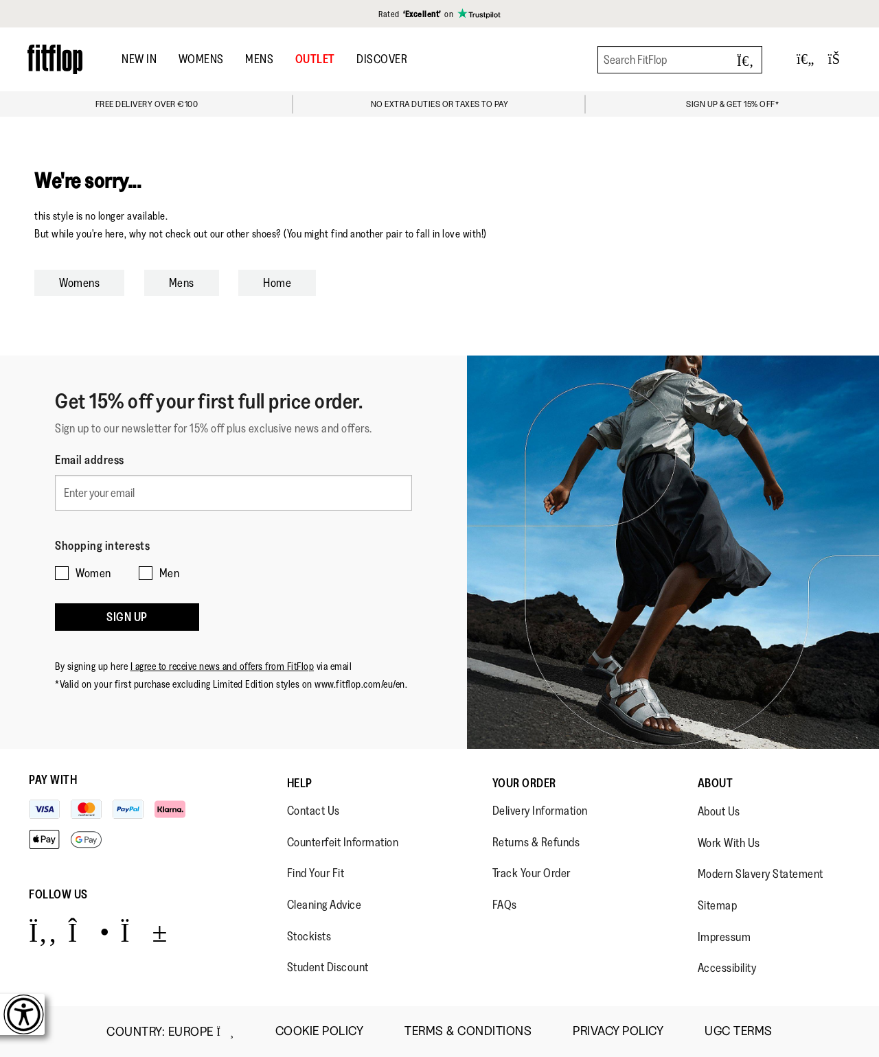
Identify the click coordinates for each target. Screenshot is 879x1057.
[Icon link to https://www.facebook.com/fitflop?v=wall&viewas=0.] (43, 932)
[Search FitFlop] (679, 59)
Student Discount (328, 967)
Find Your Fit (316, 873)
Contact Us (313, 810)
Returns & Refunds (536, 842)
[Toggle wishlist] (805, 59)
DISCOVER (381, 59)
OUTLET (315, 59)
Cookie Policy (319, 1031)
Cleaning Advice (324, 904)
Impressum (724, 936)
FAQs (504, 904)
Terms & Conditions (468, 1031)
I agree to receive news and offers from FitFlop (222, 642)
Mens (259, 59)
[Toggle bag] (840, 59)
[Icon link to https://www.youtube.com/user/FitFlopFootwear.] (144, 932)
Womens (201, 59)
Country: (169, 1031)
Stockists (309, 936)
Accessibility (727, 967)
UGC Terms (739, 1031)
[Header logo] (54, 59)
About (715, 783)
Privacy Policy (618, 1031)
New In (139, 59)
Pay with (53, 779)
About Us (719, 811)
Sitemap (718, 905)
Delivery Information (540, 810)
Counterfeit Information (343, 842)
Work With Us (729, 842)
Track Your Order (531, 873)
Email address (89, 459)
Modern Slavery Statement (760, 873)
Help (299, 783)
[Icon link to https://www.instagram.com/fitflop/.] (89, 932)
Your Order (524, 783)
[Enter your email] (233, 488)
